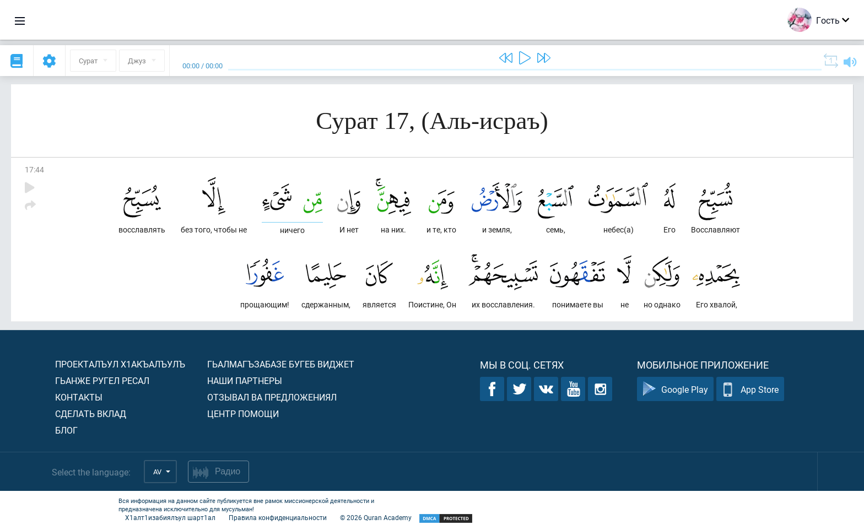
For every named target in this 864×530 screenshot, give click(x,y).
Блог (66, 430)
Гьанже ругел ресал (102, 380)
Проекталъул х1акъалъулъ (120, 364)
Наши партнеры (244, 380)
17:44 (34, 169)
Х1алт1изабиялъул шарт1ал (170, 517)
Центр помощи (243, 413)
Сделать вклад (90, 413)
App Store (750, 389)
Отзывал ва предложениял (272, 397)
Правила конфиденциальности (278, 517)
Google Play (675, 389)
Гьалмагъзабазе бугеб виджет (280, 364)
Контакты (78, 397)
